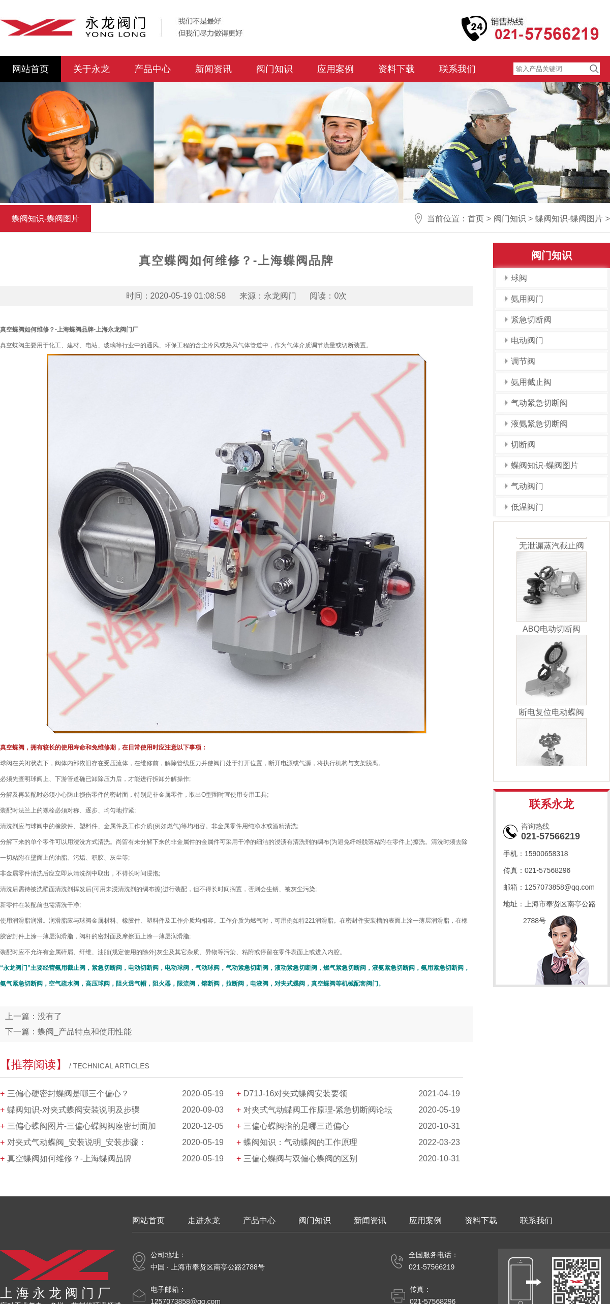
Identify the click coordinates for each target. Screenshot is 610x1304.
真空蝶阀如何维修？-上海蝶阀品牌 (69, 1158)
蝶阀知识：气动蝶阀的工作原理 (300, 1142)
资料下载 (396, 69)
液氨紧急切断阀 (539, 423)
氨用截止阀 (531, 382)
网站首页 (30, 69)
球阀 (519, 278)
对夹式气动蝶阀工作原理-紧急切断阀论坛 (317, 1109)
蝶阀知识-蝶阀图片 (569, 218)
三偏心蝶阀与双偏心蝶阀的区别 (300, 1158)
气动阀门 (527, 486)
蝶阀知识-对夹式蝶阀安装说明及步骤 (73, 1109)
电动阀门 (527, 340)
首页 (476, 218)
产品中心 (152, 69)
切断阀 (523, 444)
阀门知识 (274, 69)
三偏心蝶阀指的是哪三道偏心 (296, 1126)
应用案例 (335, 69)
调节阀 (523, 361)
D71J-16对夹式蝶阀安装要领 (295, 1093)
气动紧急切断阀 (539, 403)
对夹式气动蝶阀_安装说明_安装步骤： (76, 1142)
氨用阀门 (527, 299)
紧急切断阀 (531, 319)
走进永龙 (204, 1220)
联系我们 (457, 69)
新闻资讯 (213, 69)
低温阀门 (527, 507)
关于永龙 (91, 69)
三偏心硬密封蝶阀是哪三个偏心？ (68, 1093)
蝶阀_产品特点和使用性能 (85, 1031)
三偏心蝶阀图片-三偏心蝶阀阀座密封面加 (81, 1126)
